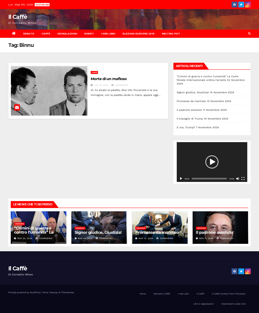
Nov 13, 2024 (146, 238)
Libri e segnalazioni (203, 304)
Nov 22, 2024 (24, 238)
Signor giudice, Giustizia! (193, 92)
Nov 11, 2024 (206, 238)
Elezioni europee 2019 (139, 33)
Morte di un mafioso (109, 79)
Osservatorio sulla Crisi (234, 304)
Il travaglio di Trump (190, 118)
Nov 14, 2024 (85, 238)
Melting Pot (171, 33)
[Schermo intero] (243, 178)
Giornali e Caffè (162, 294)
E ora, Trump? (186, 127)
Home (143, 294)
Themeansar (67, 292)
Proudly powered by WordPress (24, 292)
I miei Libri (108, 33)
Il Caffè (17, 16)
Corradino (119, 85)
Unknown (19, 224)
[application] (212, 162)
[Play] (181, 178)
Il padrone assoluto (189, 109)
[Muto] (237, 178)
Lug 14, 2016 (101, 85)
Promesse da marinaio (191, 101)
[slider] (209, 178)
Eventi (89, 33)
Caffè (46, 33)
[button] (249, 33)
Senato (28, 33)
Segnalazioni (67, 33)
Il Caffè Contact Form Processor (229, 294)
